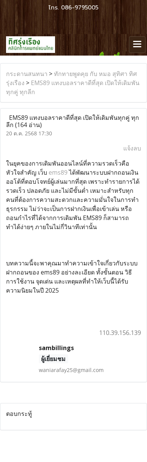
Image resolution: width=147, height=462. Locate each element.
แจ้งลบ (132, 148)
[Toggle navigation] (137, 44)
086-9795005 (79, 7)
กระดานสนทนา (26, 74)
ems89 (58, 172)
